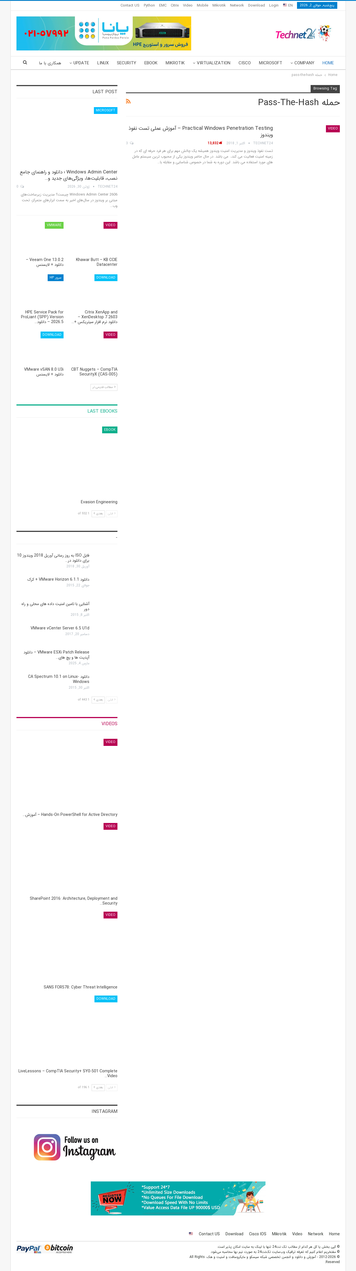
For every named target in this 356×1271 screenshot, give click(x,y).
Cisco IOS (257, 1234)
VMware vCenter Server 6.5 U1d (60, 628)
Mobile (202, 6)
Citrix (175, 6)
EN (288, 6)
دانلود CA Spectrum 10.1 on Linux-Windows (58, 679)
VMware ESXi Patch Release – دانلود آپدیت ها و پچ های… (56, 655)
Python (149, 6)
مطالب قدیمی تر (103, 387)
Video (188, 6)
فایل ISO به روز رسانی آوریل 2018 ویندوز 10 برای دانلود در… (53, 558)
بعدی (98, 513)
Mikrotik (219, 6)
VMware (54, 225)
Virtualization (213, 63)
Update (81, 63)
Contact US (130, 6)
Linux (103, 63)
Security (126, 63)
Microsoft (270, 63)
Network (237, 6)
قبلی (111, 513)
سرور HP (56, 277)
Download (256, 6)
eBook (150, 63)
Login (274, 6)
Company (304, 63)
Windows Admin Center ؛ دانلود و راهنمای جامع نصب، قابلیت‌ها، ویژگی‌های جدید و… (68, 175)
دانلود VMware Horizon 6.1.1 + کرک (58, 579)
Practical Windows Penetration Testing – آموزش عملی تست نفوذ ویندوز (201, 131)
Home (328, 63)
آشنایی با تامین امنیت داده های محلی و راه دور (55, 606)
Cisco (245, 63)
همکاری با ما (50, 63)
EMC (163, 6)
